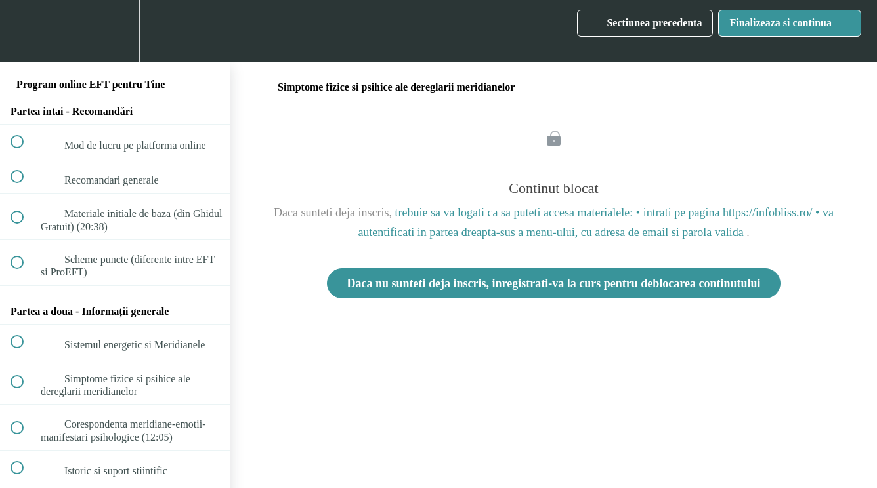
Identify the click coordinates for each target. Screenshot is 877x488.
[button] (24, 31)
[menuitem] (115, 31)
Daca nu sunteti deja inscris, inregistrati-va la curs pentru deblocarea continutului (554, 283)
